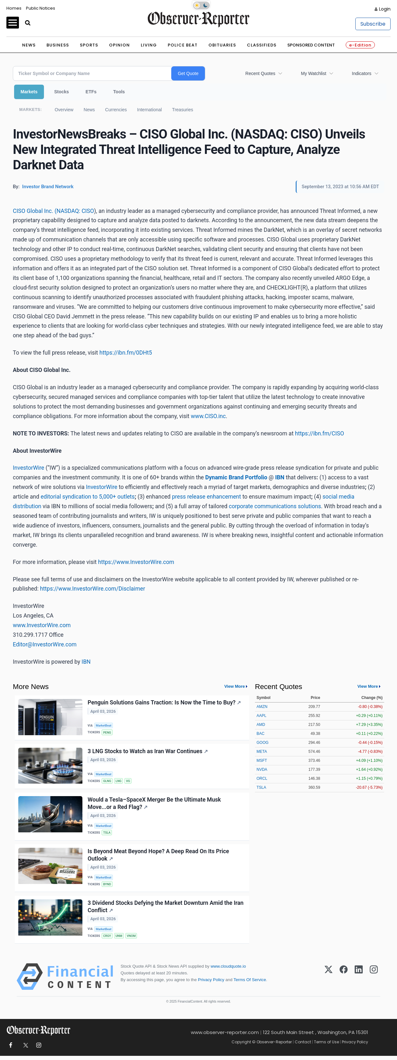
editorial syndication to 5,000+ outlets (88, 496)
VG (129, 782)
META (262, 751)
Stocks (61, 91)
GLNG (108, 782)
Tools (119, 91)
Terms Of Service (249, 984)
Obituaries (222, 45)
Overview (64, 109)
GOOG (262, 742)
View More (234, 686)
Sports (89, 45)
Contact (303, 1046)
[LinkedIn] (358, 981)
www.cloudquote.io (228, 970)
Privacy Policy (211, 984)
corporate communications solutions (275, 506)
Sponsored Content (311, 45)
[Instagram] (373, 981)
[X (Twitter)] (328, 981)
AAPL (261, 715)
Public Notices (40, 8)
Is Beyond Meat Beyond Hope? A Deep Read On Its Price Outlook (158, 857)
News (29, 45)
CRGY (108, 939)
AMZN (262, 706)
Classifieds (261, 45)
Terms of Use (326, 1046)
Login (385, 9)
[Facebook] (343, 981)
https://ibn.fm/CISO (319, 433)
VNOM (132, 939)
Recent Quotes (260, 73)
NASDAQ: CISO (75, 211)
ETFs (91, 91)
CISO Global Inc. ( (34, 211)
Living (149, 45)
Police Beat (183, 45)
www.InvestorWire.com (42, 625)
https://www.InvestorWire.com (136, 562)
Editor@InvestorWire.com (45, 644)
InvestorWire (28, 468)
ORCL (262, 778)
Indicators (361, 73)
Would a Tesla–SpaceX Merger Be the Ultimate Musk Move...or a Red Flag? (154, 805)
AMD (261, 724)
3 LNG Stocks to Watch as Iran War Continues (148, 752)
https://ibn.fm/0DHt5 (125, 352)
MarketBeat (104, 725)
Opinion (119, 45)
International (149, 109)
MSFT (262, 760)
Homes (13, 8)
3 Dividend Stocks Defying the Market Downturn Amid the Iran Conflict (166, 910)
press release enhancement (206, 496)
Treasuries (182, 109)
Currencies (116, 109)
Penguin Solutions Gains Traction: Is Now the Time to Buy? (164, 703)
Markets (29, 91)
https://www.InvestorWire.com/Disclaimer (92, 588)
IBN (85, 662)
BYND (108, 887)
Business (57, 45)
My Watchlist (313, 73)
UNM (119, 939)
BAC (261, 733)
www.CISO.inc (208, 416)
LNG (119, 782)
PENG (108, 732)
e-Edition (360, 45)
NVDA (262, 769)
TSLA (107, 834)
